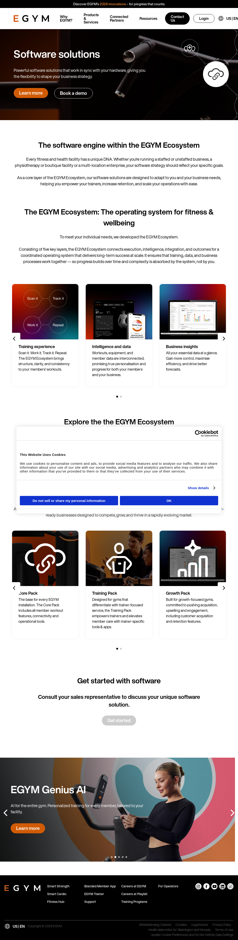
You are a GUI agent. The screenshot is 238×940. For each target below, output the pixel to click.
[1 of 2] (117, 397)
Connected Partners (119, 18)
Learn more (31, 93)
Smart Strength (58, 886)
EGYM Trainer (94, 893)
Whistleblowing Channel (155, 925)
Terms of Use (224, 930)
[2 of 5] (115, 857)
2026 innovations (113, 3)
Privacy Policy (222, 925)
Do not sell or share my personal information (69, 500)
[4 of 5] (123, 857)
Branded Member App (100, 886)
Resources (148, 18)
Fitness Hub (55, 901)
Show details (198, 488)
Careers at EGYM (133, 886)
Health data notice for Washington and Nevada (179, 930)
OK (169, 500)
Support (90, 901)
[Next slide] (224, 339)
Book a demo (73, 93)
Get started (119, 720)
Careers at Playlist (134, 893)
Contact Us (177, 18)
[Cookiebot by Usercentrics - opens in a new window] (198, 433)
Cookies (181, 925)
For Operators (168, 886)
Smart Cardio (56, 893)
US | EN (19, 926)
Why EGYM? (66, 18)
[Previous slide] (14, 339)
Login (204, 18)
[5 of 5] (126, 857)
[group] (45, 335)
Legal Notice (199, 925)
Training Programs (134, 901)
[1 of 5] (112, 857)
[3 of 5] (119, 857)
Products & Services (91, 18)
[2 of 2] (121, 397)
